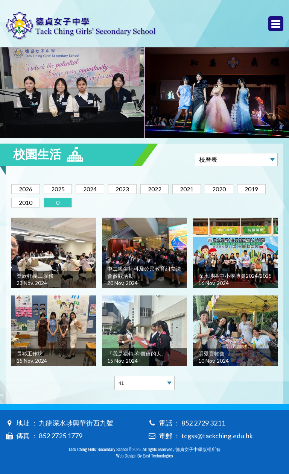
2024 (93, 188)
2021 (194, 188)
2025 (60, 188)
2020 (227, 188)
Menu (275, 24)
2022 (160, 188)
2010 (26, 202)
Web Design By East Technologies (144, 456)
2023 (127, 188)
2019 (261, 188)
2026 (26, 188)
